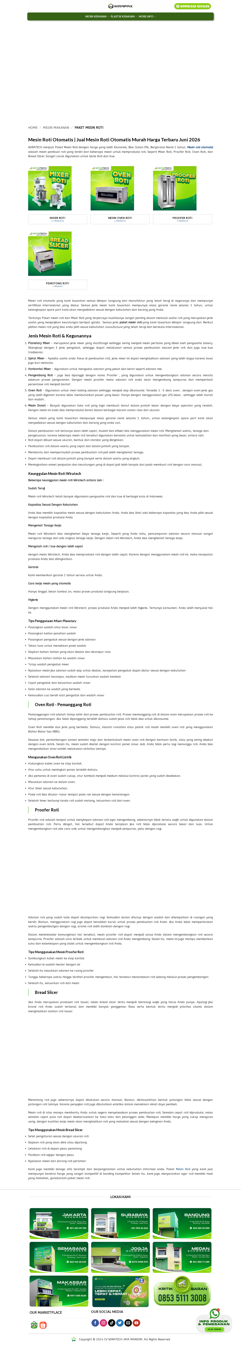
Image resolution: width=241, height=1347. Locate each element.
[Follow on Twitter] (120, 1323)
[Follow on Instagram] (103, 1323)
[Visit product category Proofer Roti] (182, 193)
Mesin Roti (183, 1169)
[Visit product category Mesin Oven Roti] (120, 193)
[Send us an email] (128, 1323)
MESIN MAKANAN (56, 128)
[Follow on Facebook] (95, 1323)
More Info (147, 16)
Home (32, 128)
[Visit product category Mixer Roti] (57, 193)
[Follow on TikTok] (112, 1323)
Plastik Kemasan (124, 16)
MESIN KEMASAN (97, 16)
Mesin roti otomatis (200, 147)
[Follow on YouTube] (136, 1323)
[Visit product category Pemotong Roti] (57, 259)
